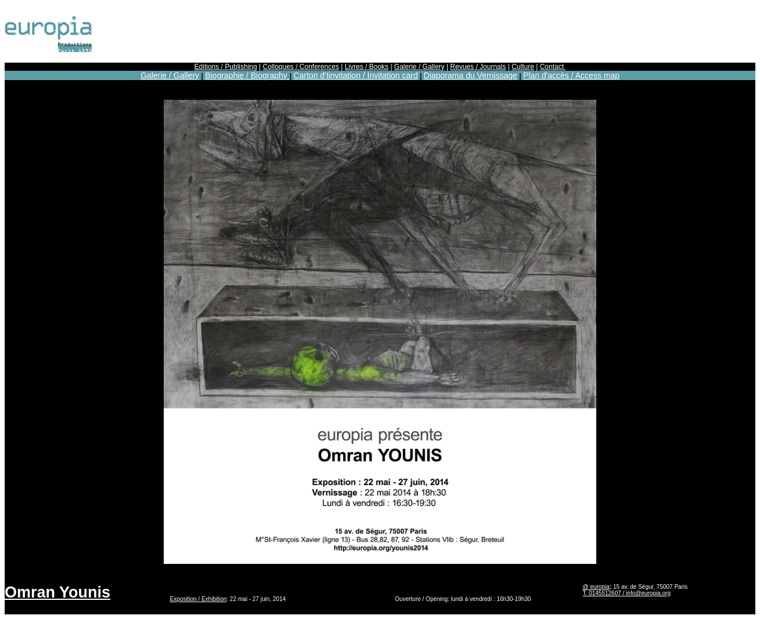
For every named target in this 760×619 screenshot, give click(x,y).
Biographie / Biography (247, 75)
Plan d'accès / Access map (571, 75)
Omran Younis (57, 592)
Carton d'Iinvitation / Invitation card (355, 75)
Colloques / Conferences (300, 67)
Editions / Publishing (225, 67)
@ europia (596, 587)
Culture (523, 67)
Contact (553, 67)
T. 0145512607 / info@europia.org (627, 593)
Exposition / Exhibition (198, 599)
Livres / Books (366, 67)
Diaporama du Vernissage (470, 75)
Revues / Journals (478, 67)
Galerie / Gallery (419, 67)
